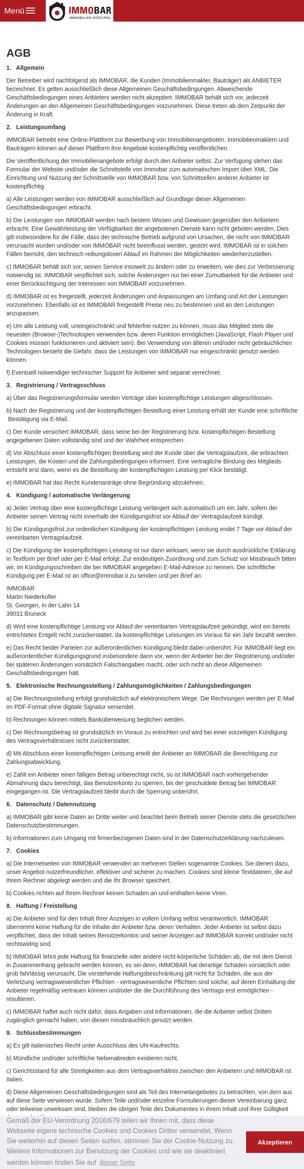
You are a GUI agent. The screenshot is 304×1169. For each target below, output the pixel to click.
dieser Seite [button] (117, 1162)
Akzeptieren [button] (275, 1142)
